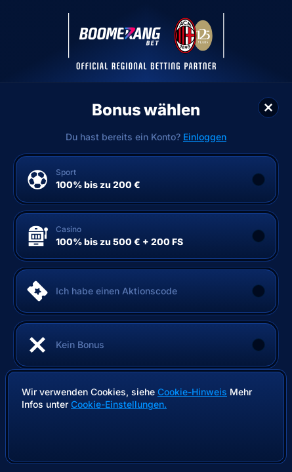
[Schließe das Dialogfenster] (268, 107)
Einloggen (204, 137)
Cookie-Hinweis (192, 391)
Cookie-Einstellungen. (119, 404)
